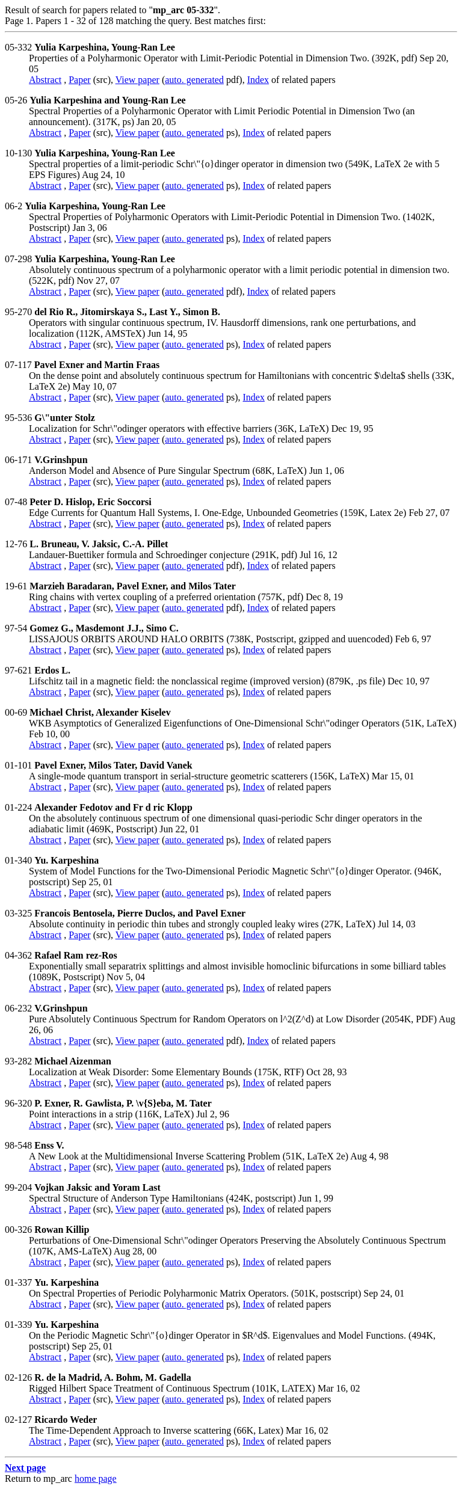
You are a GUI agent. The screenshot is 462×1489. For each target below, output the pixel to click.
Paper (79, 80)
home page (96, 1478)
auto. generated (194, 80)
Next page (25, 1468)
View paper (137, 80)
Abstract (45, 80)
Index (258, 80)
